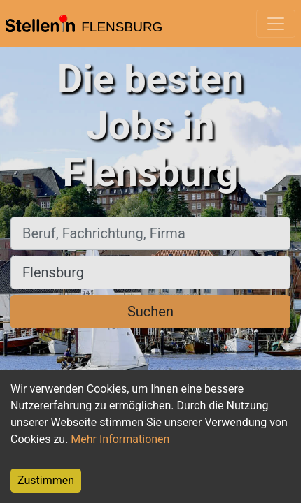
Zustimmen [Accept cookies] (46, 480)
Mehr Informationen (120, 439)
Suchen (150, 311)
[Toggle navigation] (275, 24)
